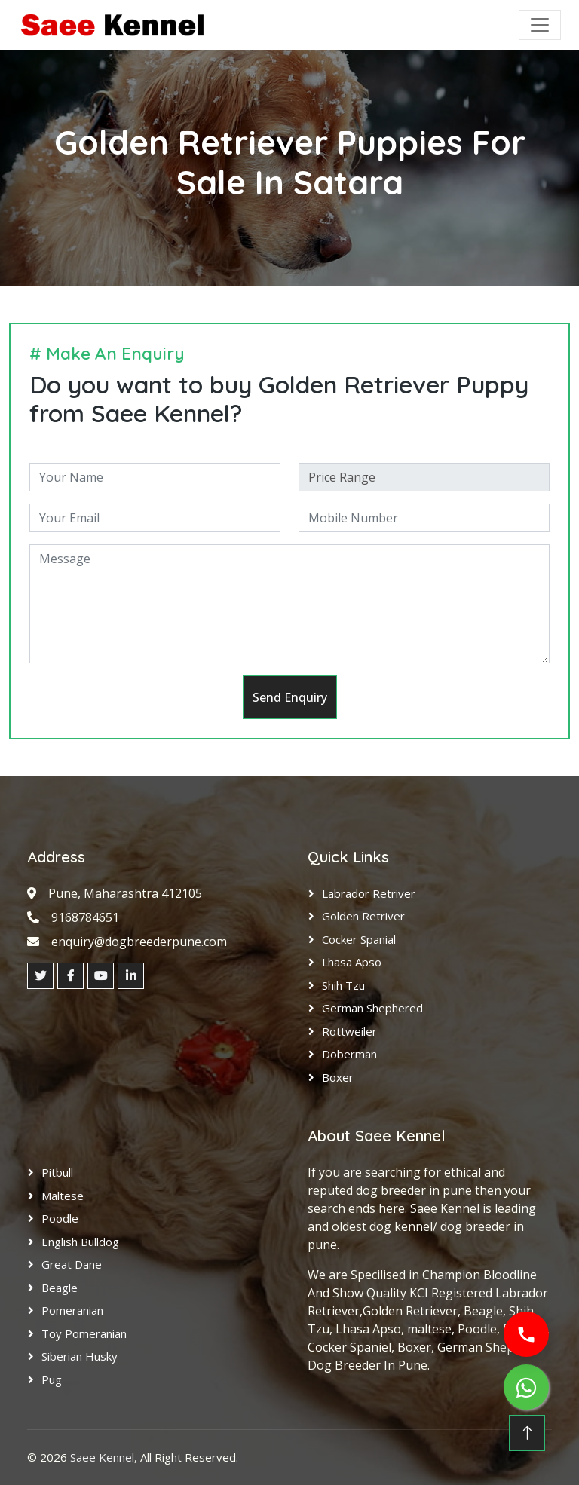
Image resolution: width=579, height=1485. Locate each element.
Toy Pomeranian (84, 1333)
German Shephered (372, 1007)
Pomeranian (72, 1310)
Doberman (349, 1053)
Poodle (59, 1218)
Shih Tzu (343, 985)
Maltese (62, 1195)
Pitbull (57, 1172)
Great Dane (71, 1264)
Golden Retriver (363, 915)
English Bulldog (80, 1241)
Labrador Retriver (368, 893)
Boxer (338, 1077)
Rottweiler (349, 1031)
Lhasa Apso (351, 961)
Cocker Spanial (359, 939)
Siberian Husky (79, 1356)
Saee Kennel (102, 1457)
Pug (51, 1379)
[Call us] (526, 1334)
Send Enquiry (290, 697)
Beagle (59, 1287)
